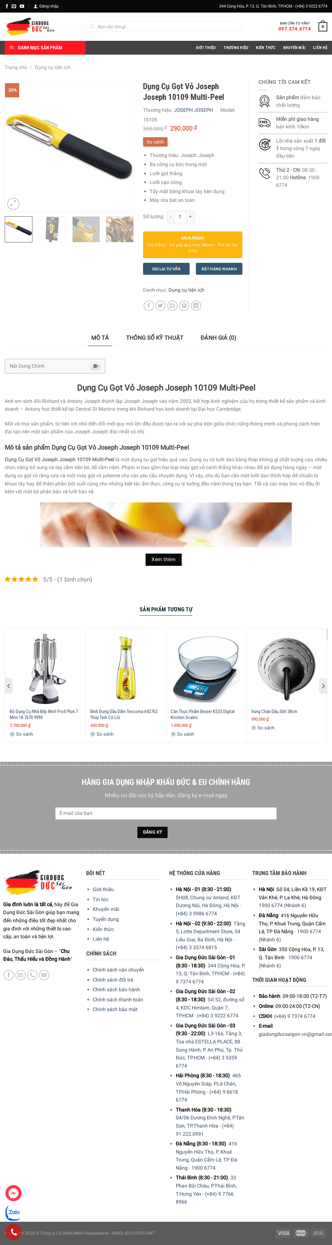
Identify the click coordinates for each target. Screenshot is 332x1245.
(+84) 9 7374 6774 (294, 1016)
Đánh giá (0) (218, 337)
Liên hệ (101, 939)
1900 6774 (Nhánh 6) (282, 905)
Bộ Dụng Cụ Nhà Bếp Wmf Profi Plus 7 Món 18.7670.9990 (44, 715)
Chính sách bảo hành (116, 990)
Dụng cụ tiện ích (53, 67)
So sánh (155, 142)
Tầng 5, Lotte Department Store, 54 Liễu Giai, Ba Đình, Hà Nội (210, 932)
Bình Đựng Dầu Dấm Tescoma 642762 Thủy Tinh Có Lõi (124, 715)
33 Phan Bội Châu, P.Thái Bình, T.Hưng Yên (206, 1186)
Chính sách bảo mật (115, 1009)
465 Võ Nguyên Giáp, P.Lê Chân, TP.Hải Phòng (208, 1084)
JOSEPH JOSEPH (193, 110)
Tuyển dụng (106, 919)
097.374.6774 (295, 28)
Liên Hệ (320, 47)
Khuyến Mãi (294, 47)
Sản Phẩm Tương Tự (166, 609)
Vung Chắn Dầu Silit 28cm (274, 711)
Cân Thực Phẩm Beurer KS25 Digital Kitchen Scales (203, 715)
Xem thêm (163, 559)
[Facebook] (7, 6)
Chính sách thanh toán (118, 1000)
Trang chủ (16, 67)
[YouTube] (22, 6)
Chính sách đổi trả (113, 980)
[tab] (100, 338)
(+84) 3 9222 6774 (311, 6)
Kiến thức (265, 47)
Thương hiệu (236, 47)
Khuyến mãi (106, 909)
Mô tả (100, 337)
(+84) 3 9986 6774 (196, 914)
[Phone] (13, 1232)
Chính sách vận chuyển (118, 970)
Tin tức (100, 899)
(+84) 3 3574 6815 (196, 947)
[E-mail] (14, 6)
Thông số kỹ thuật (155, 337)
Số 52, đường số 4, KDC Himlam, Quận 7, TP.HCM (210, 1008)
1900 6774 (203, 1168)
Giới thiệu (103, 889)
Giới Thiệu (206, 47)
